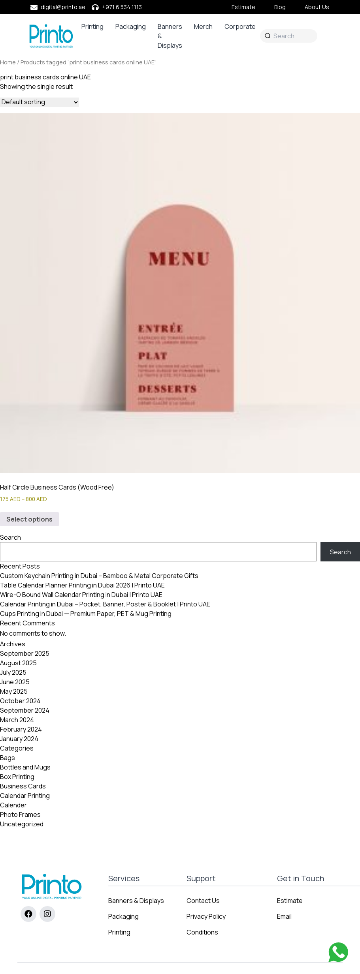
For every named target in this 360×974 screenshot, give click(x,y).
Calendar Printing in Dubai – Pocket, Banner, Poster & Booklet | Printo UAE (105, 604)
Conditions (202, 932)
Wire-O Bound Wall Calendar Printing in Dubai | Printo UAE (81, 594)
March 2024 (17, 719)
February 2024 (21, 729)
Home (8, 62)
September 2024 (24, 710)
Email (284, 916)
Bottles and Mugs (25, 767)
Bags (7, 757)
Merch (203, 26)
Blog (280, 7)
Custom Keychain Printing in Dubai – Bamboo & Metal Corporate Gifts (99, 575)
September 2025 (24, 653)
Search (10, 537)
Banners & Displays (170, 36)
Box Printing (17, 776)
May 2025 (14, 691)
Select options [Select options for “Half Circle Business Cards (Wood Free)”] (29, 519)
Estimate (243, 7)
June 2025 (15, 681)
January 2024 (19, 738)
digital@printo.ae (63, 7)
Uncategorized (21, 824)
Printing (92, 26)
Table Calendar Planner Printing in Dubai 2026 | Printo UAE (82, 585)
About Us (317, 7)
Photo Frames (20, 814)
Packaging (130, 26)
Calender (13, 805)
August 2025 (18, 663)
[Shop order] (39, 102)
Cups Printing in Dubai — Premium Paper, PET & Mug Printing (86, 613)
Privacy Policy (206, 916)
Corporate (240, 26)
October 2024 (20, 700)
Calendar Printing (25, 795)
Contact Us (203, 900)
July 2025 (13, 672)
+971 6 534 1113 (122, 7)
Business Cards (23, 786)
